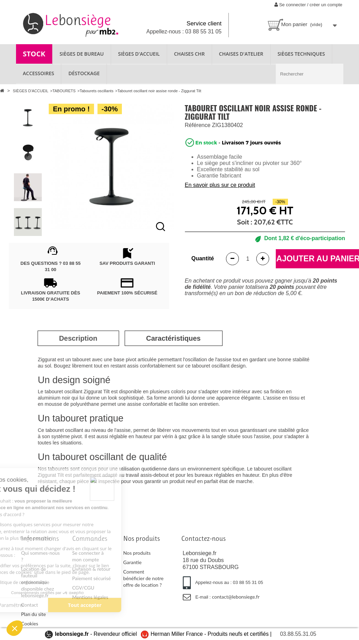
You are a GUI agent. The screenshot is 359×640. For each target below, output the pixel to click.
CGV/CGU (83, 588)
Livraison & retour (91, 569)
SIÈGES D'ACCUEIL (139, 53)
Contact (29, 605)
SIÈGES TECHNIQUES (301, 53)
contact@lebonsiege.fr (236, 597)
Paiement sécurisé (91, 578)
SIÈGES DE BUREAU (82, 53)
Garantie (132, 562)
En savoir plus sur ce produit (220, 185)
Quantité (203, 258)
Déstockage (84, 73)
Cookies (29, 623)
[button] (14, 628)
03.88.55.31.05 (298, 634)
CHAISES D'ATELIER (241, 53)
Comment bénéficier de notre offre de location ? (143, 578)
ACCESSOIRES (38, 73)
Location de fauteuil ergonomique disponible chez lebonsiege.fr (37, 582)
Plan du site (33, 614)
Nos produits (137, 553)
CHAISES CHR (189, 53)
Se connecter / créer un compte (308, 4)
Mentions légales (90, 597)
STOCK (34, 53)
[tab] (78, 338)
